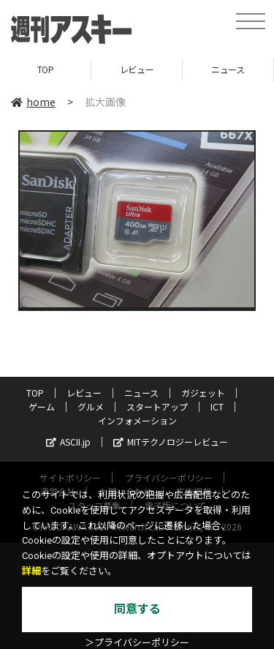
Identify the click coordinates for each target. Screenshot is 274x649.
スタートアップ (157, 406)
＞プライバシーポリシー (137, 642)
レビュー (136, 69)
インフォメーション (137, 420)
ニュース (227, 69)
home (33, 101)
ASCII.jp (68, 441)
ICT (217, 406)
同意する (137, 609)
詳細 (31, 571)
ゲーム (41, 406)
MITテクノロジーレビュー (170, 441)
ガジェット (203, 392)
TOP (45, 69)
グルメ (90, 406)
